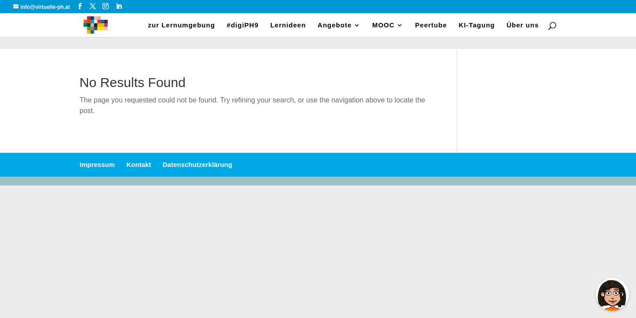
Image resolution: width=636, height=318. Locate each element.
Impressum (97, 164)
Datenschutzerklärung (197, 164)
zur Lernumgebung (181, 25)
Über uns (523, 25)
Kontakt (138, 164)
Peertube (431, 25)
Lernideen (288, 25)
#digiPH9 (242, 25)
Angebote (335, 25)
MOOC (383, 25)
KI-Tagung (476, 25)
